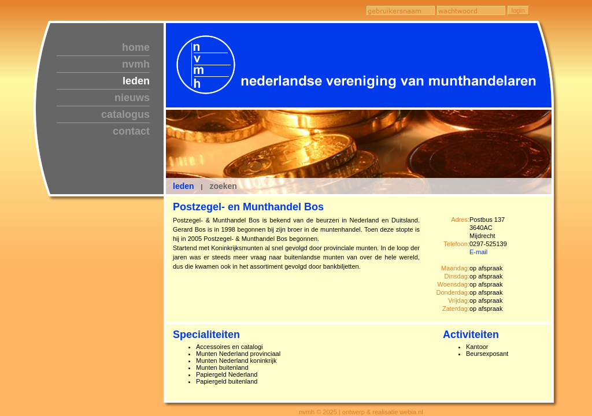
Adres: (460, 219)
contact (131, 131)
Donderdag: (453, 292)
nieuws (132, 97)
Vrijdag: (458, 300)
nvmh (136, 64)
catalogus (125, 114)
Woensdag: (453, 284)
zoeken (222, 186)
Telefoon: (456, 243)
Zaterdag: (455, 308)
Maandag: (455, 268)
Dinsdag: (457, 276)
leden (136, 81)
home (136, 47)
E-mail (478, 251)
